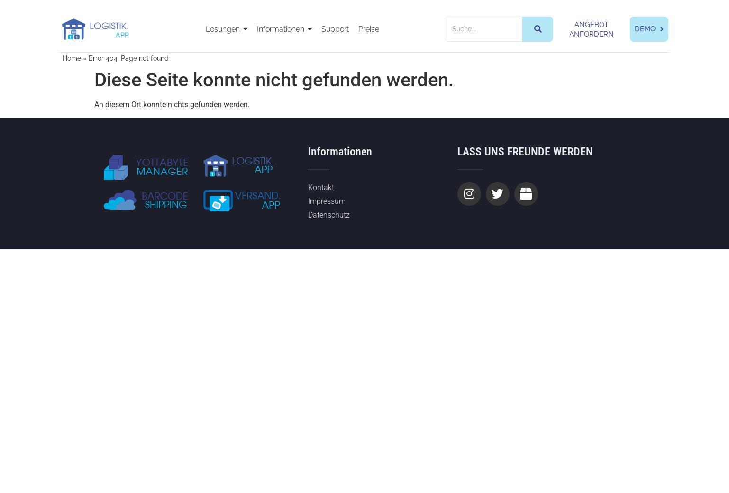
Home (72, 58)
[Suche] (483, 29)
